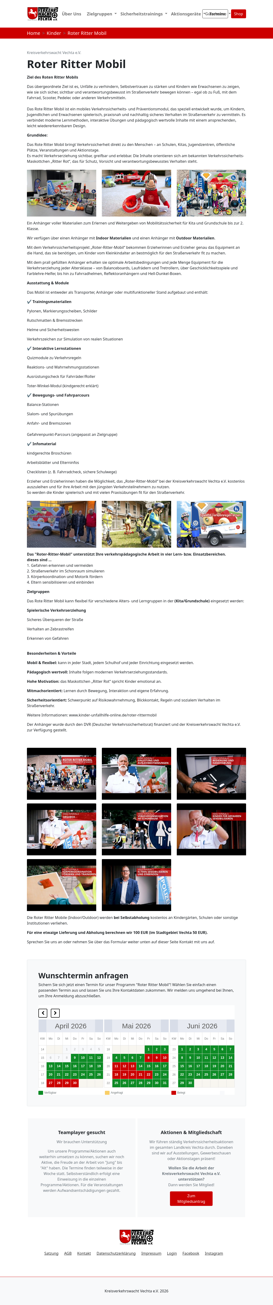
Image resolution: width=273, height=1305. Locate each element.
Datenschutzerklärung (116, 1253)
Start (47, 14)
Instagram (214, 1253)
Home (33, 33)
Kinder (54, 33)
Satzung (51, 1253)
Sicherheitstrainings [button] (142, 14)
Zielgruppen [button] (100, 14)
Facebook (190, 1253)
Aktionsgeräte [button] (186, 14)
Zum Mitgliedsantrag (191, 1198)
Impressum (151, 1253)
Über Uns (71, 14)
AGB (68, 1253)
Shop (238, 13)
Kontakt (84, 1253)
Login (172, 1253)
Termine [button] (218, 14)
